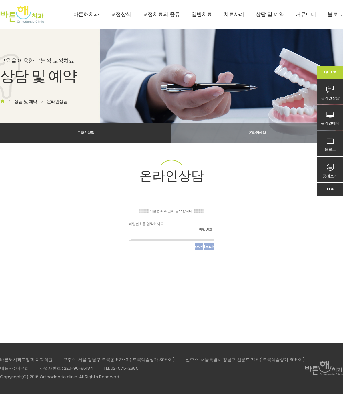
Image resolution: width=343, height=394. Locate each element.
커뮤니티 (306, 14)
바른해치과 (86, 14)
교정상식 (121, 14)
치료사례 (234, 14)
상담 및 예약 (270, 14)
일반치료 (202, 14)
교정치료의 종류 (161, 14)
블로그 (335, 14)
